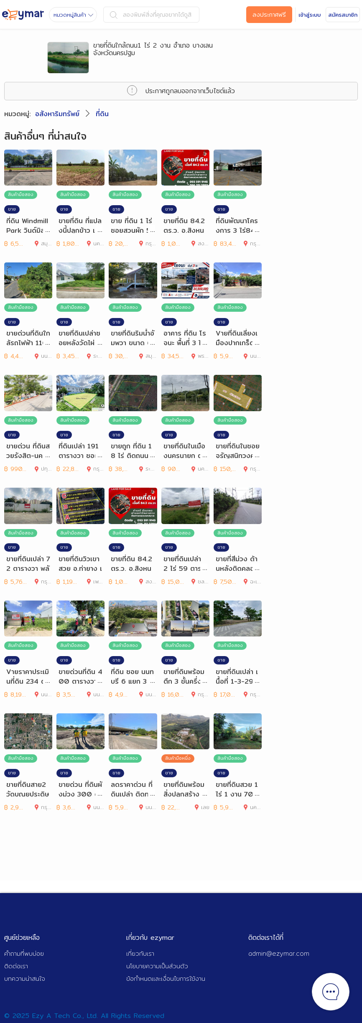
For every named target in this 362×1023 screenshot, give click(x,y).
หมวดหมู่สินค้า (73, 14)
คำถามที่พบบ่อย (24, 953)
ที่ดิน (102, 114)
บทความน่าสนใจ (24, 978)
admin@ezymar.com (278, 953)
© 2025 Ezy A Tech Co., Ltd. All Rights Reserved (84, 1015)
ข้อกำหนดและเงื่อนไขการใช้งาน (165, 978)
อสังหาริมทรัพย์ (57, 114)
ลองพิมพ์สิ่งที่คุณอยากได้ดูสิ (150, 14)
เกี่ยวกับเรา (140, 953)
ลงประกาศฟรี (269, 14)
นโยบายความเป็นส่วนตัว (157, 966)
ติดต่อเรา (16, 966)
